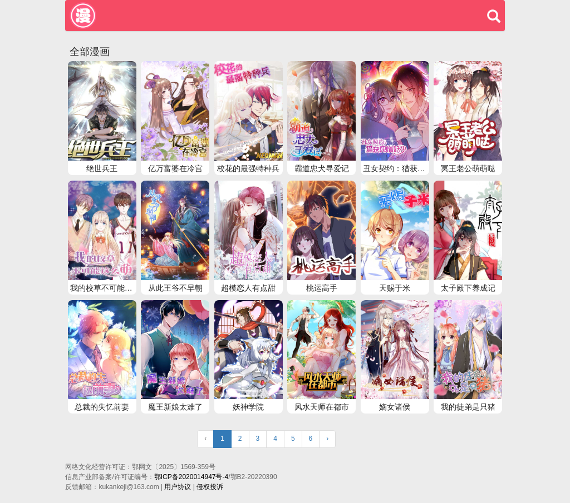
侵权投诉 (209, 487)
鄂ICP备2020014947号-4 (191, 477)
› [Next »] (327, 438)
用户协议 (177, 487)
